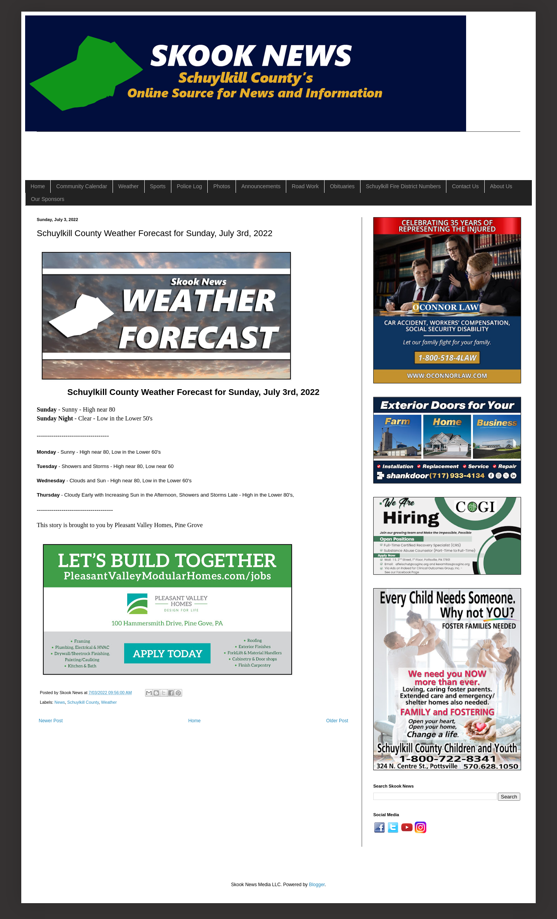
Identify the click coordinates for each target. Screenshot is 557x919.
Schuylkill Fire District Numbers (403, 186)
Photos (221, 186)
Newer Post (51, 720)
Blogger (317, 884)
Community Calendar (81, 186)
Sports (158, 186)
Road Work (305, 186)
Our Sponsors (47, 199)
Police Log (189, 186)
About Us (501, 186)
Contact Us (465, 186)
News (60, 702)
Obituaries (342, 186)
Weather (128, 186)
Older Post (337, 720)
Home (38, 186)
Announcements (260, 186)
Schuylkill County (83, 702)
